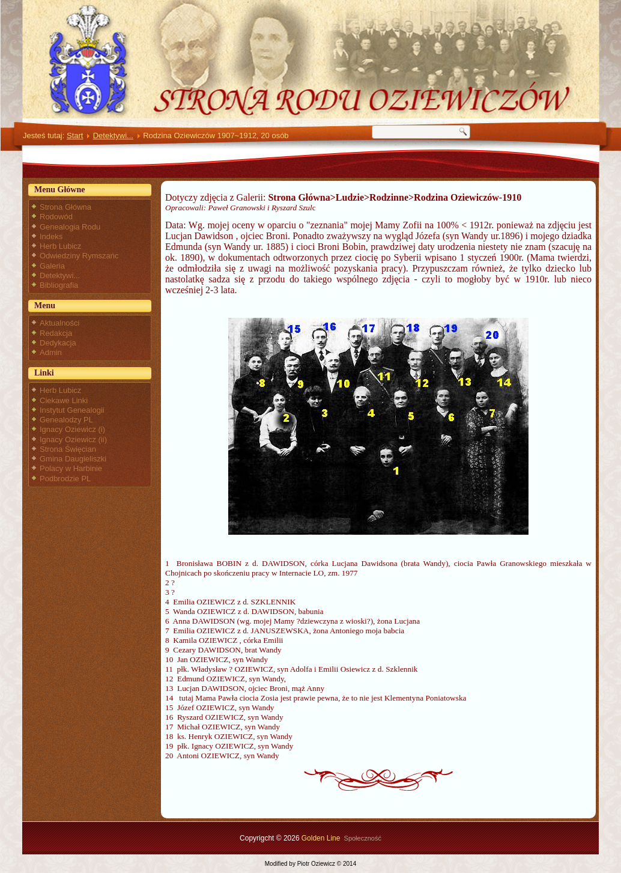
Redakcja (56, 333)
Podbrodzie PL (65, 478)
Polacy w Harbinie (71, 468)
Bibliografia (59, 285)
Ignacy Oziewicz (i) (72, 429)
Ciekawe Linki (64, 400)
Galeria (52, 265)
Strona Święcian (68, 449)
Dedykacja (58, 342)
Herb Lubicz (60, 246)
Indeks (51, 236)
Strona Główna (65, 206)
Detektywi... (113, 135)
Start (75, 135)
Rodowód (56, 216)
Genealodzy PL (66, 419)
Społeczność (362, 838)
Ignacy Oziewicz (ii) (73, 439)
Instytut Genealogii (72, 410)
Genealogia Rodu (70, 226)
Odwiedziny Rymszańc (79, 255)
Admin (51, 352)
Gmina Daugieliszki (73, 458)
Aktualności (59, 322)
